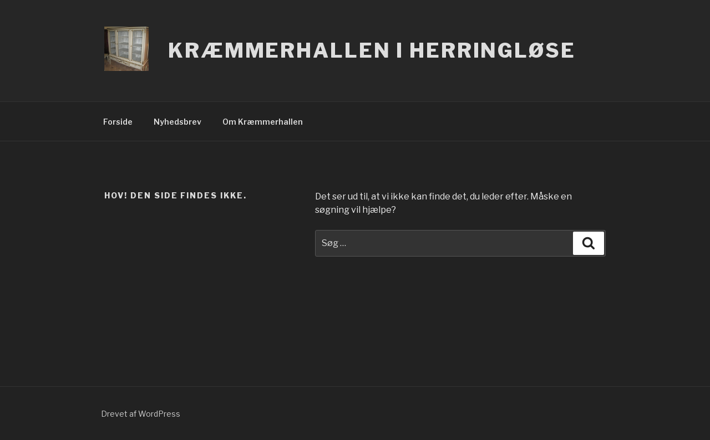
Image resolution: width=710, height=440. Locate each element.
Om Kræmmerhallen (262, 121)
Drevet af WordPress (140, 413)
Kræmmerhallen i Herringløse (372, 50)
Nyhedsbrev (177, 121)
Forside (118, 121)
